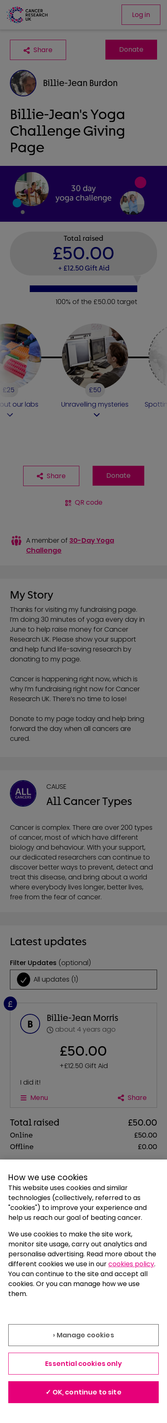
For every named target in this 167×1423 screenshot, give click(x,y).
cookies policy (131, 1264)
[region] (83, 1291)
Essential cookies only (83, 1363)
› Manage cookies (83, 1335)
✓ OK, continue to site (83, 1392)
